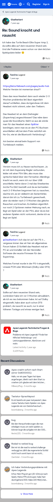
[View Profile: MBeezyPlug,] (7, 372)
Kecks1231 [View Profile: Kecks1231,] (16, 433)
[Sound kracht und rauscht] (17, 23)
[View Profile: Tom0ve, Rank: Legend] (6, 76)
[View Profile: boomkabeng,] (7, 398)
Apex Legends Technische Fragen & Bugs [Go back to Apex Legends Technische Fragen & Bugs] (19, 12)
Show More (26, 494)
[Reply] (46, 58)
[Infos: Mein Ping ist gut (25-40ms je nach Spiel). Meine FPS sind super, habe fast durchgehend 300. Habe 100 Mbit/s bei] (30, 477)
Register (37, 4)
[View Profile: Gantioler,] (7, 446)
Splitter (35, 124)
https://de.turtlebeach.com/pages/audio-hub (26, 86)
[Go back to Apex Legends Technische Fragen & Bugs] (31, 330)
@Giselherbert (10, 239)
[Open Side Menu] (4, 4)
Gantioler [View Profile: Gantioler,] (15, 457)
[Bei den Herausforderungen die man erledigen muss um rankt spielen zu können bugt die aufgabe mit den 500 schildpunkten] (30, 426)
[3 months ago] (29, 386)
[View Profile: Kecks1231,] (7, 422)
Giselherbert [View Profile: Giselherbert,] (17, 19)
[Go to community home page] (12, 4)
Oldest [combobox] (45, 67)
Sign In (46, 4)
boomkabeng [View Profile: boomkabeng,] (17, 410)
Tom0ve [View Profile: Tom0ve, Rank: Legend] (14, 75)
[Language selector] (22, 4)
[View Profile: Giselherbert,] (5, 21)
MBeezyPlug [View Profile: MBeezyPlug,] (16, 386)
